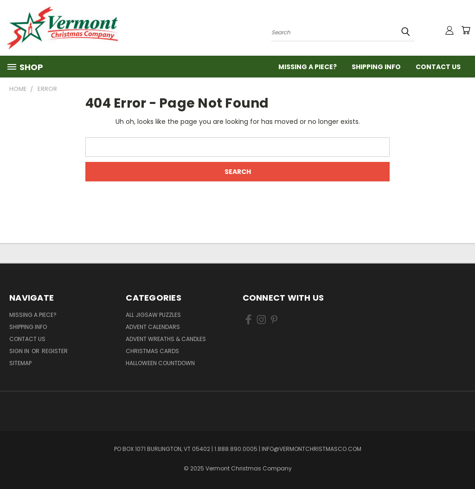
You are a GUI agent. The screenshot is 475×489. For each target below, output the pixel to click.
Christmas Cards (152, 351)
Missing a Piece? (307, 66)
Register (55, 351)
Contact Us (438, 66)
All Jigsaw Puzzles (153, 315)
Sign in (20, 351)
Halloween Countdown (160, 363)
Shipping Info (376, 66)
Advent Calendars (153, 327)
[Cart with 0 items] (465, 30)
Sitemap (20, 363)
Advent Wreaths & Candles (166, 339)
